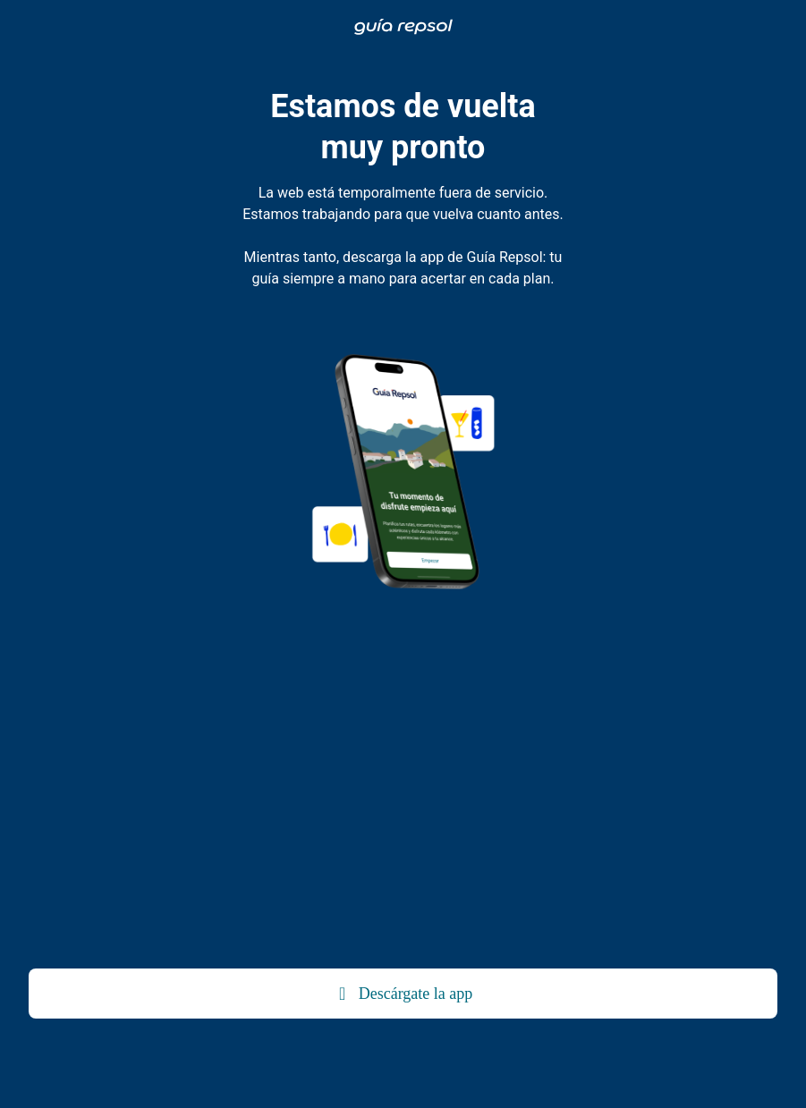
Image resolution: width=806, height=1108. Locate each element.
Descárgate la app (403, 993)
